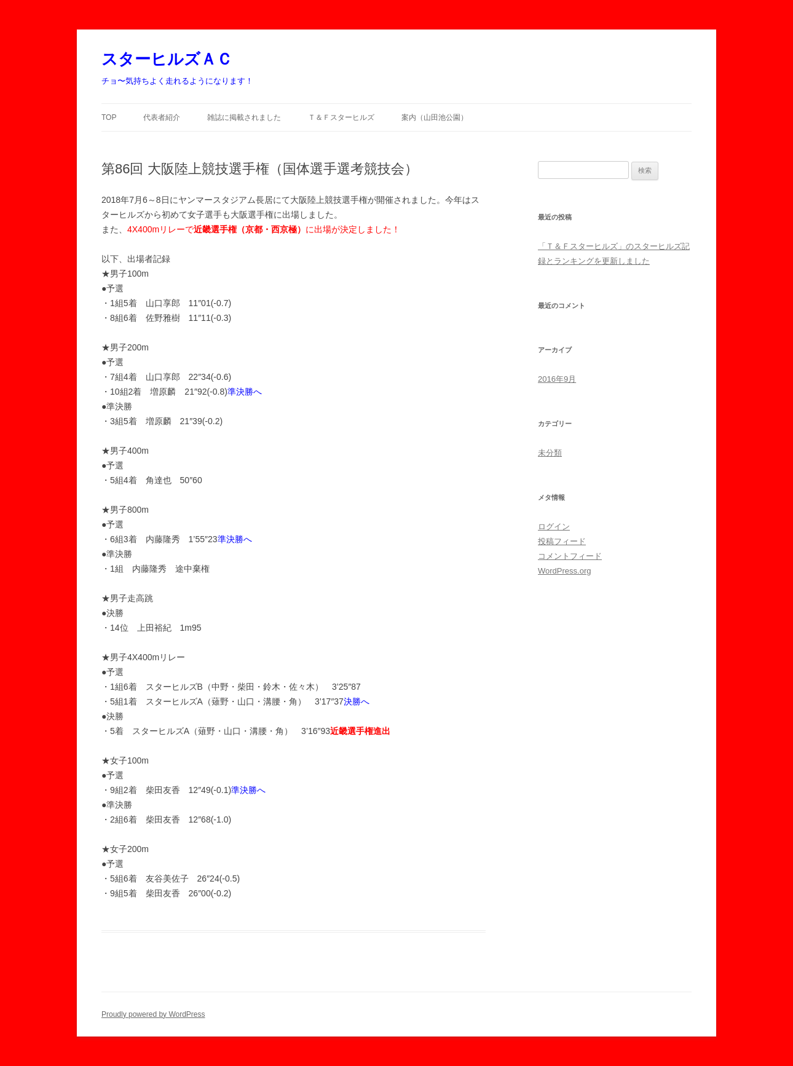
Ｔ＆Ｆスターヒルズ (341, 117)
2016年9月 (557, 379)
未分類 (550, 452)
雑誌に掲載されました (244, 117)
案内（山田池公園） (434, 117)
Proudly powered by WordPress (153, 1014)
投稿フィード (562, 541)
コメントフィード (570, 556)
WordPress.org (564, 570)
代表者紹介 (161, 117)
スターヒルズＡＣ (166, 59)
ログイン (554, 526)
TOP (108, 117)
